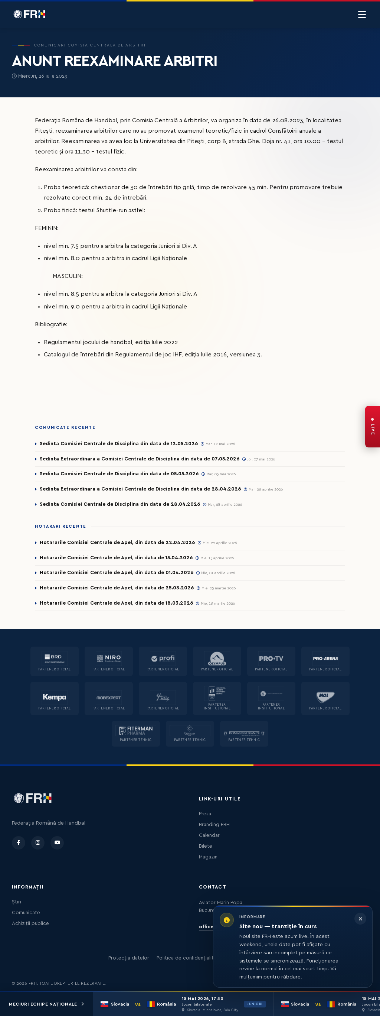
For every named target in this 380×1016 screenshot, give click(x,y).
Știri (16, 902)
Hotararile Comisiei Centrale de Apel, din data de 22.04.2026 (117, 542)
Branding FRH (214, 824)
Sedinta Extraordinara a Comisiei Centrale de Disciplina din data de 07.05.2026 (139, 459)
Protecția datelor (128, 958)
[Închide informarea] (360, 919)
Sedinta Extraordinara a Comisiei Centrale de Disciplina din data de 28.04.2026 (140, 489)
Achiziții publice (30, 923)
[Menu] (362, 14)
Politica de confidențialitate (189, 958)
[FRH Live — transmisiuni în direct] (372, 426)
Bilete (205, 846)
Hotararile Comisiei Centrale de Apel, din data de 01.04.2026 (116, 572)
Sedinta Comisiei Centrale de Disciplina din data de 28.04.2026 (120, 504)
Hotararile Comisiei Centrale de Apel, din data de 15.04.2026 (116, 557)
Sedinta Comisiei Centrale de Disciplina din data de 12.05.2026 (119, 443)
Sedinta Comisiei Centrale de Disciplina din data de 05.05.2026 (119, 473)
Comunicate (26, 912)
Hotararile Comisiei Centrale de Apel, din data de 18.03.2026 (116, 603)
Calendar (209, 835)
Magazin (208, 857)
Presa (205, 813)
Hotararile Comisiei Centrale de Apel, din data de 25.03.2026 (117, 587)
